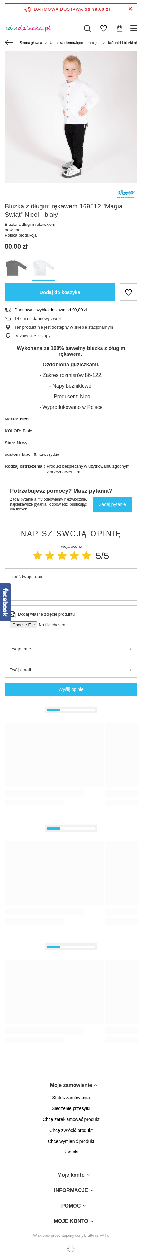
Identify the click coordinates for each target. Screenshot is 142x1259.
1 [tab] (65, 172)
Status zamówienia (71, 1097)
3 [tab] (76, 172)
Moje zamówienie (71, 1085)
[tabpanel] (71, 117)
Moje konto (71, 1175)
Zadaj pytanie (112, 504)
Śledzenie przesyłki (71, 1108)
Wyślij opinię (71, 689)
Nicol (24, 419)
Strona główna (31, 43)
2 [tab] (71, 172)
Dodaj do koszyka (60, 292)
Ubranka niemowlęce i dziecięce (75, 43)
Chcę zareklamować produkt (71, 1119)
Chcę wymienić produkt (71, 1141)
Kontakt (70, 1151)
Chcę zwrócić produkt (71, 1130)
